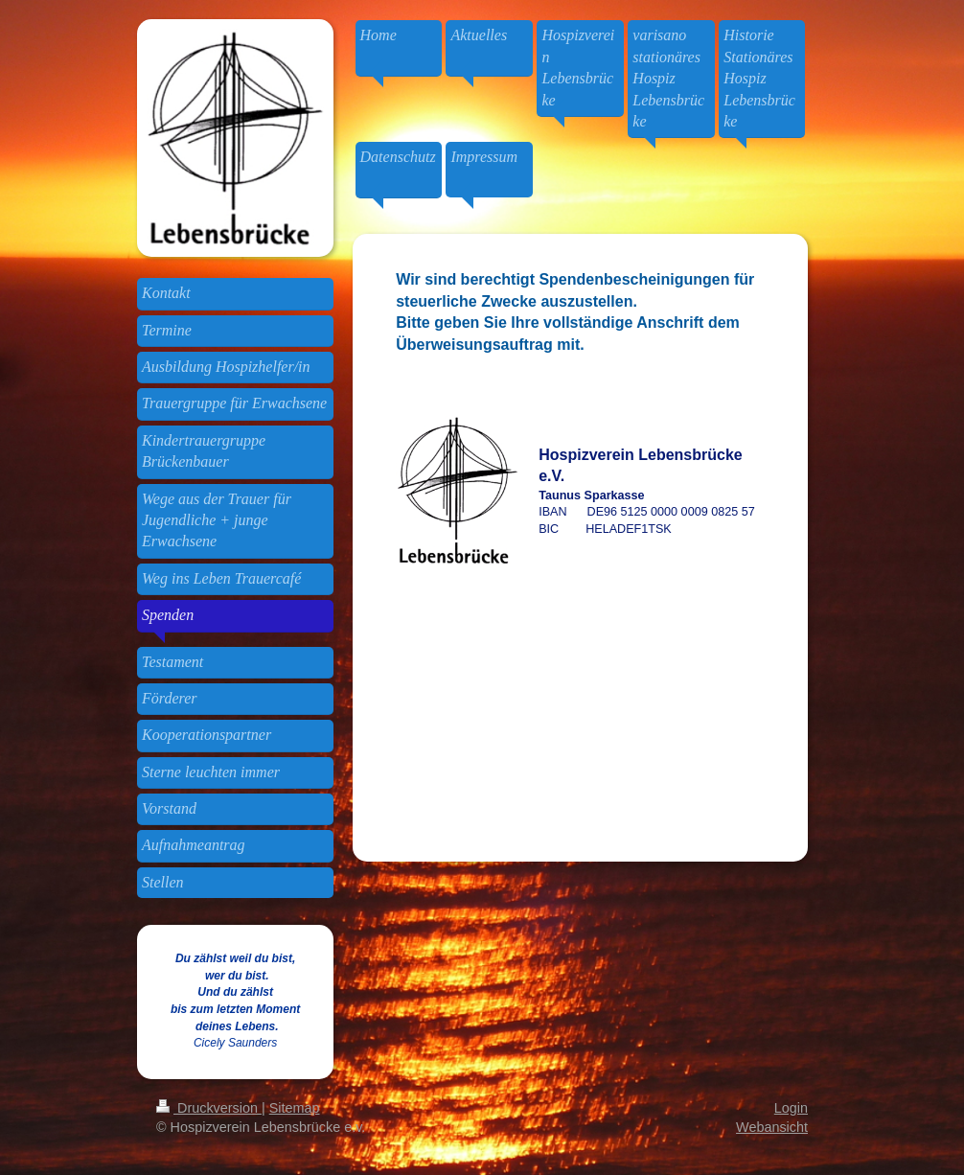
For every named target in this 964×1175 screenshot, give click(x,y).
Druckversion (209, 1108)
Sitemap (294, 1108)
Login (791, 1108)
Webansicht (772, 1127)
